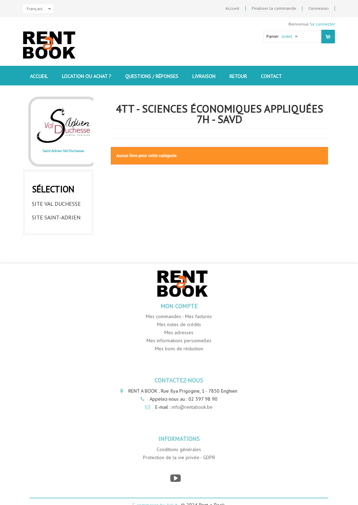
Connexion (318, 8)
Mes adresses (178, 332)
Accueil (232, 8)
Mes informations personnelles (179, 340)
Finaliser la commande (274, 8)
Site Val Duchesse (56, 203)
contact (271, 76)
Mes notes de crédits (179, 324)
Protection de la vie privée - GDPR (179, 457)
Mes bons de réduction (179, 348)
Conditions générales (179, 449)
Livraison (203, 76)
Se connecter (322, 24)
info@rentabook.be (192, 407)
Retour (238, 76)
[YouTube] (175, 478)
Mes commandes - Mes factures (179, 316)
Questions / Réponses (151, 76)
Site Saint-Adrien (56, 217)
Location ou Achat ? (86, 76)
